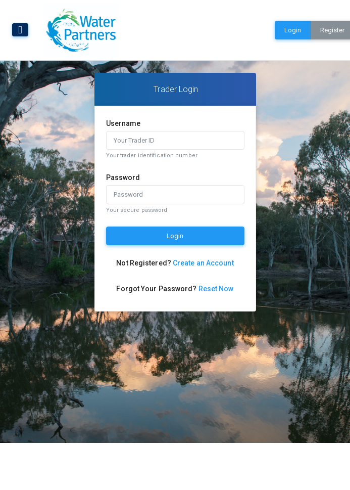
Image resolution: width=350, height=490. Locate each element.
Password (123, 177)
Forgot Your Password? (174, 289)
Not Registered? (174, 263)
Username (123, 123)
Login (293, 30)
